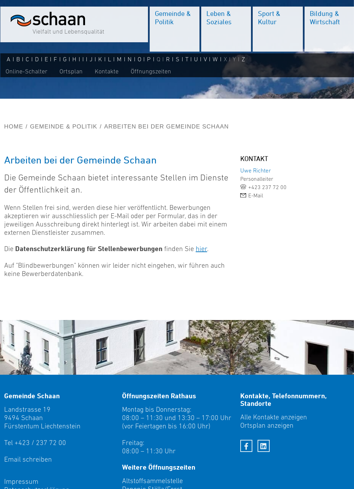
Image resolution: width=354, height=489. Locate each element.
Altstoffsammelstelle (152, 480)
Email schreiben (28, 459)
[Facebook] (246, 446)
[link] (295, 187)
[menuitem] (174, 29)
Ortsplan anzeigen (267, 425)
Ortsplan (70, 71)
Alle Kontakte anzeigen (273, 417)
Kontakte (106, 71)
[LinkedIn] (264, 446)
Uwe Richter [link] (255, 170)
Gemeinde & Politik (63, 126)
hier (201, 248)
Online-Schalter (26, 71)
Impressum (21, 481)
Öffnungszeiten (150, 71)
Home (13, 126)
